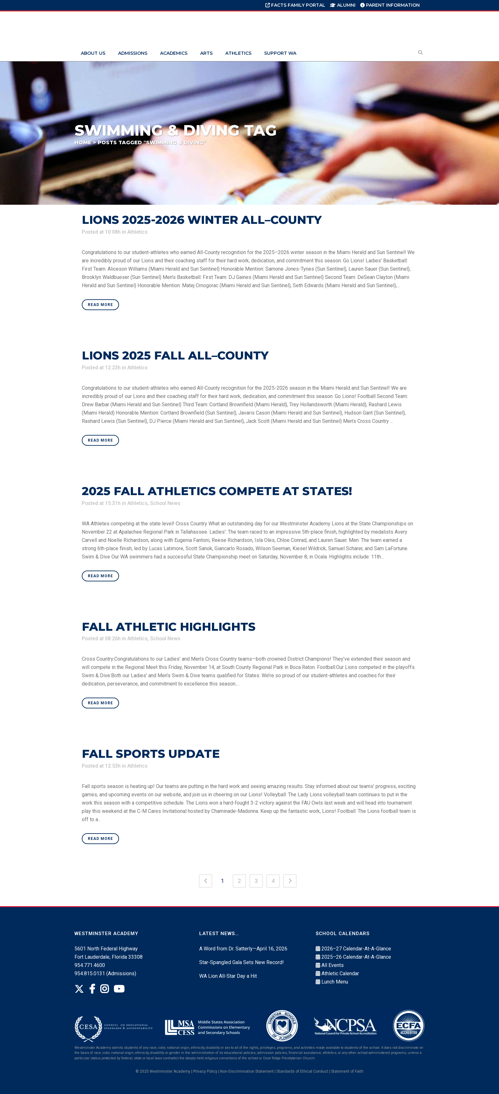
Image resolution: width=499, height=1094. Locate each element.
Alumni (342, 5)
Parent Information (390, 5)
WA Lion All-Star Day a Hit (228, 976)
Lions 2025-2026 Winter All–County (202, 220)
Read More (100, 304)
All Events (332, 965)
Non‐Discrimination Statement (247, 1071)
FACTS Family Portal (295, 5)
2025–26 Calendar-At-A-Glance (356, 957)
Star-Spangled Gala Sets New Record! (241, 962)
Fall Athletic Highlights (169, 627)
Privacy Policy (205, 1071)
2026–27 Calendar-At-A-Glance (356, 949)
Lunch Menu (334, 982)
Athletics (138, 232)
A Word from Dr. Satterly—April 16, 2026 (243, 949)
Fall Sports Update (151, 754)
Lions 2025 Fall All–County (175, 355)
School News (166, 503)
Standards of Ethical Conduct (302, 1071)
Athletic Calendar (340, 973)
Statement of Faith (347, 1071)
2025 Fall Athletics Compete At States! (217, 491)
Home (82, 142)
